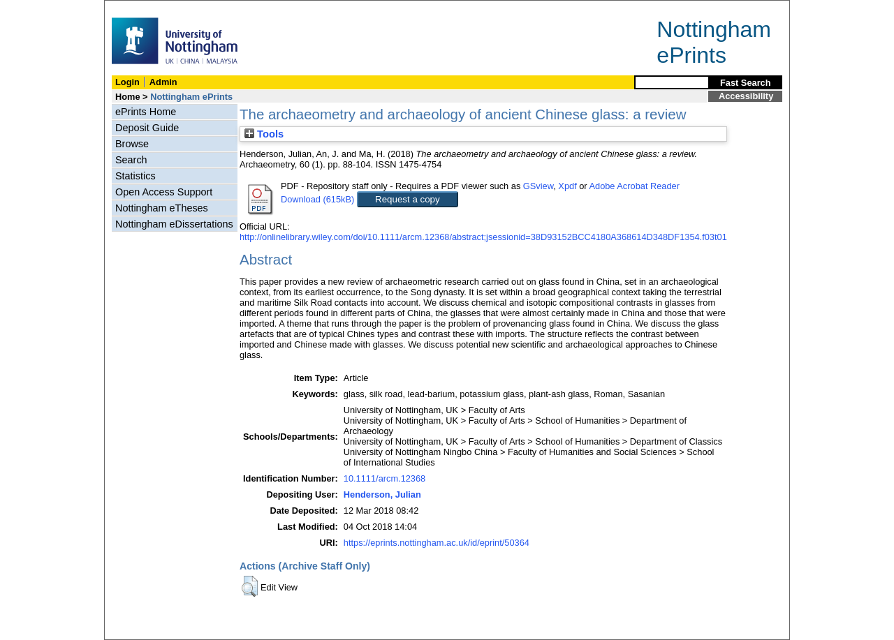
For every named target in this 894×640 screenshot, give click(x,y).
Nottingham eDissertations (174, 224)
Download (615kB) (317, 199)
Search (131, 159)
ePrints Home (145, 111)
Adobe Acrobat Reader (634, 186)
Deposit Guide (147, 127)
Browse (132, 143)
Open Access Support (163, 192)
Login (127, 82)
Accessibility (746, 96)
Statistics (135, 175)
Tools (264, 134)
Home (127, 96)
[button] (250, 586)
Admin (163, 82)
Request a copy (407, 199)
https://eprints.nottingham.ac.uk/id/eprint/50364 (436, 542)
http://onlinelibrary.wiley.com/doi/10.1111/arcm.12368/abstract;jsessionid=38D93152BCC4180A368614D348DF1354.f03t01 (483, 237)
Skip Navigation (135, 8)
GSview (538, 186)
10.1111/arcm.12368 (384, 478)
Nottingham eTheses (161, 208)
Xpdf (567, 186)
